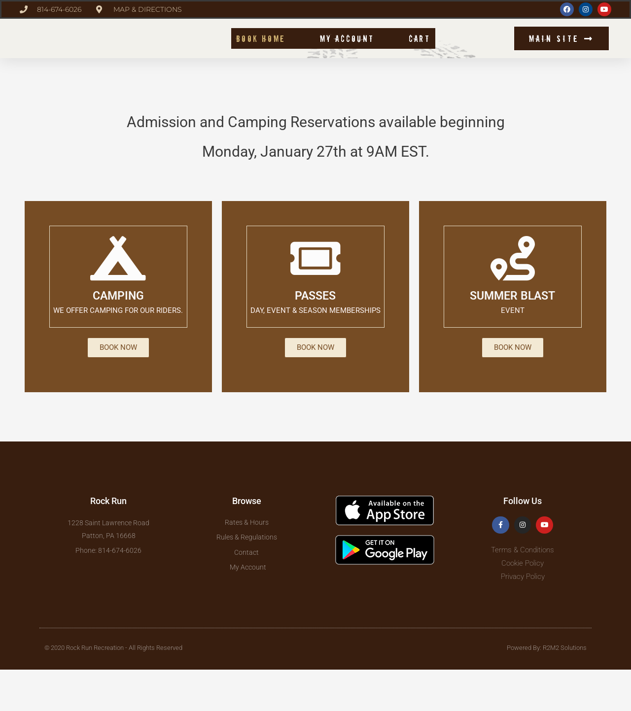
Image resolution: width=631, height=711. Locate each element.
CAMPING (118, 333)
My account (347, 57)
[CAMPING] (118, 296)
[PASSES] (315, 296)
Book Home (260, 57)
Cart (419, 57)
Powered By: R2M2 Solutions (547, 688)
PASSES (315, 333)
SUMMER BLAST (512, 333)
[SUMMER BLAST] (513, 296)
